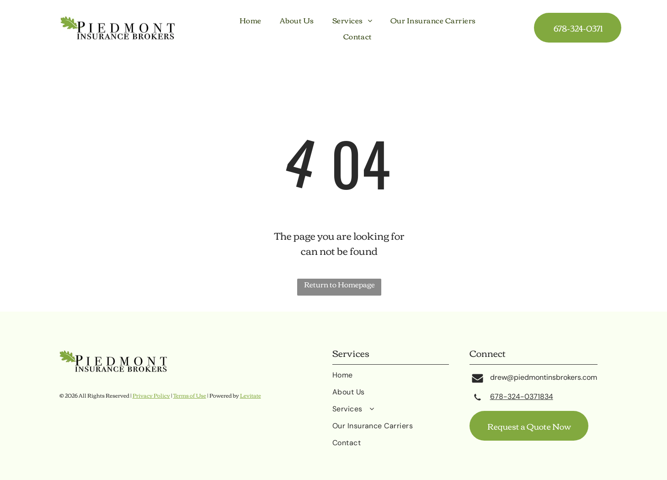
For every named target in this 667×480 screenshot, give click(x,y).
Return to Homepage (339, 285)
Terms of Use (189, 395)
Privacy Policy (151, 395)
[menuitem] (250, 20)
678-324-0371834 (521, 396)
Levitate (250, 395)
